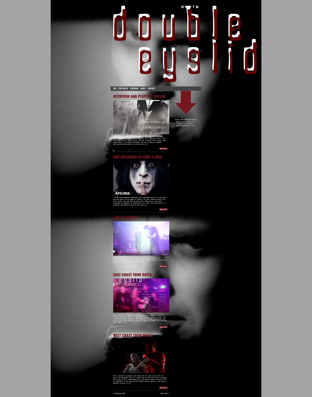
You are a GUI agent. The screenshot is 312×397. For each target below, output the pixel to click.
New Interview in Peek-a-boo (137, 157)
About (143, 89)
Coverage (134, 89)
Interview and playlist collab (139, 97)
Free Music (123, 89)
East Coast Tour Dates (132, 275)
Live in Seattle (125, 218)
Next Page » (165, 393)
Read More (163, 148)
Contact (151, 89)
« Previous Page (119, 393)
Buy (115, 89)
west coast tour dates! (133, 336)
